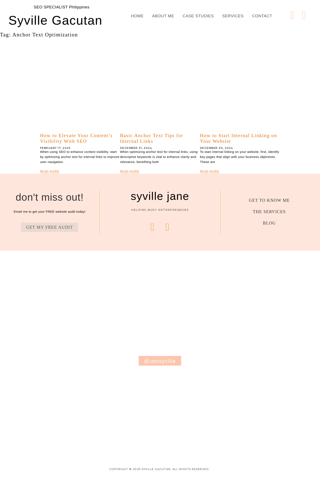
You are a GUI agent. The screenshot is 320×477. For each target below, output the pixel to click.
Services (233, 15)
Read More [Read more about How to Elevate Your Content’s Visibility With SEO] (50, 171)
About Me (163, 15)
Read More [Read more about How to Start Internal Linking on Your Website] (209, 171)
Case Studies (198, 15)
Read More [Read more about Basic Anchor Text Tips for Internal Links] (129, 171)
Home (137, 15)
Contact (262, 15)
